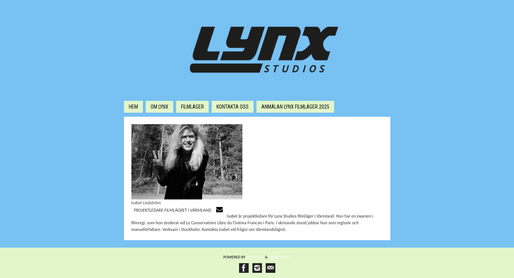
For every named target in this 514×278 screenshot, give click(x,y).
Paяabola (255, 257)
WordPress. (280, 257)
